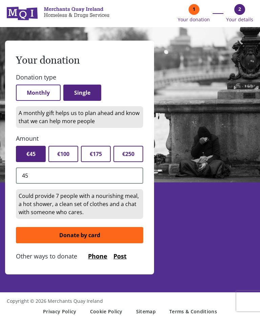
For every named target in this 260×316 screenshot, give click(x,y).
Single (82, 92)
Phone (97, 256)
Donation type (36, 77)
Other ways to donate (46, 256)
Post (120, 256)
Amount (27, 138)
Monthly (38, 92)
